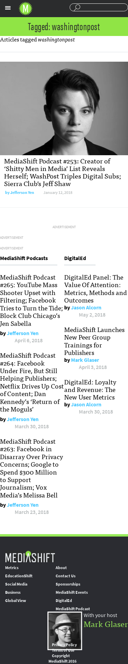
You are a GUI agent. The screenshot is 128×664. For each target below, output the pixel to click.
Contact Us (65, 576)
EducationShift (18, 576)
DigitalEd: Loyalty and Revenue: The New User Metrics (90, 389)
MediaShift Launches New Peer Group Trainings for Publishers (94, 340)
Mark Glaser (85, 360)
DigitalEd (64, 600)
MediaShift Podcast (73, 609)
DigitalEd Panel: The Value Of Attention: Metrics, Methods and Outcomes (95, 288)
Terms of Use (63, 650)
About (61, 567)
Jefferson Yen (22, 192)
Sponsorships (68, 584)
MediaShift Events (72, 592)
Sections (8, 8)
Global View (15, 600)
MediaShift (30, 556)
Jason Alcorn (86, 307)
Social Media (16, 584)
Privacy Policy (64, 645)
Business (12, 592)
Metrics (11, 567)
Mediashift (25, 8)
